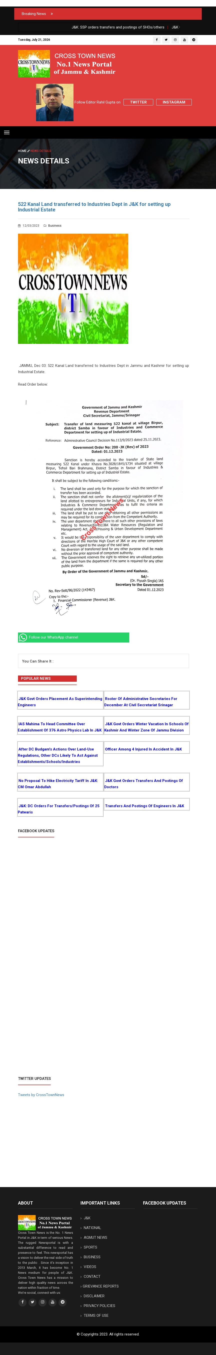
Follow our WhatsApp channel (48, 637)
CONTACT (90, 1276)
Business (53, 225)
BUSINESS (90, 1257)
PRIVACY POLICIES (97, 1306)
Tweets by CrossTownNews (41, 1095)
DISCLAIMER (92, 1296)
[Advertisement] (60, 1036)
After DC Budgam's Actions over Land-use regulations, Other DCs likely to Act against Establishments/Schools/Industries (58, 755)
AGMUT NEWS (93, 1237)
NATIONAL (90, 1228)
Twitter (138, 102)
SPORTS (88, 1247)
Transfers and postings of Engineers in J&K (144, 806)
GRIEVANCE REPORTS (99, 1286)
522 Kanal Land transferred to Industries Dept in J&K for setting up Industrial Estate (94, 207)
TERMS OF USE (94, 1315)
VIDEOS (88, 1267)
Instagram (174, 102)
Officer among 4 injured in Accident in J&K (143, 749)
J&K (85, 1218)
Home (24, 151)
